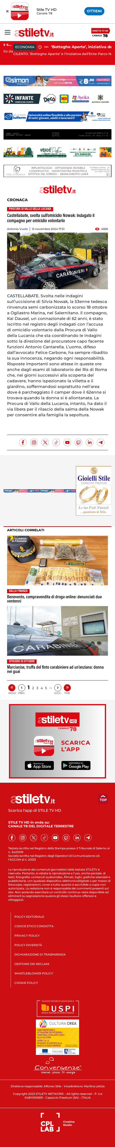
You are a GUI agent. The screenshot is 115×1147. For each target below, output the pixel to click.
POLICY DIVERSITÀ (28, 945)
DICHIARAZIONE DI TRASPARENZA (40, 954)
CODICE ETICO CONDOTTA (34, 926)
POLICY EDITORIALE (29, 916)
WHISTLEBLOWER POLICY (33, 973)
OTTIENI (94, 11)
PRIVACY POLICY (27, 935)
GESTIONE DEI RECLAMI (31, 964)
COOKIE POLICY (26, 983)
